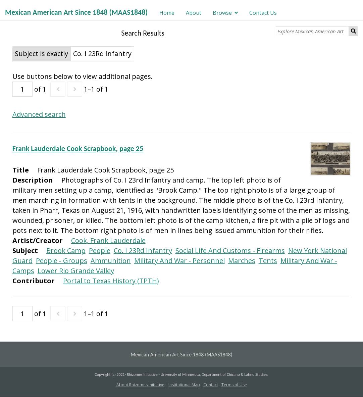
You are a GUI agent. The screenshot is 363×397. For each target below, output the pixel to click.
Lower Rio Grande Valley (76, 270)
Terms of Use (234, 385)
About (193, 12)
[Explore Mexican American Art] (312, 31)
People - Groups (61, 260)
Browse (222, 12)
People (99, 250)
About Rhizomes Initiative (140, 385)
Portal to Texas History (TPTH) (111, 280)
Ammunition (111, 260)
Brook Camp (66, 250)
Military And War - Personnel (179, 260)
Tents (268, 260)
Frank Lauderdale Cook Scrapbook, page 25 (77, 148)
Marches (241, 260)
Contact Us (263, 12)
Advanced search (39, 114)
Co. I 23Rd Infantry (143, 250)
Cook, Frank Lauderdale (108, 240)
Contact (210, 385)
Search (353, 31)
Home (166, 12)
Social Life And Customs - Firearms (230, 250)
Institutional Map (184, 385)
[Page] (22, 89)
